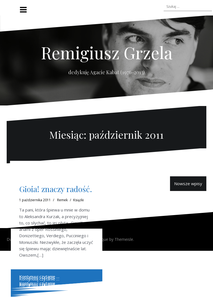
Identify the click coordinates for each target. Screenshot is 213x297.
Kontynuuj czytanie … (39, 283)
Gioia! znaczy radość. (55, 189)
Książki (78, 200)
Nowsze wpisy (188, 183)
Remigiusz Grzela (107, 52)
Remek (62, 200)
